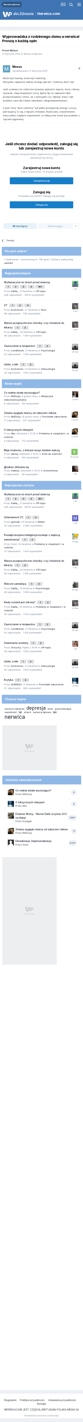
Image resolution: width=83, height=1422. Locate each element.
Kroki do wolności (52, 453)
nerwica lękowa (42, 712)
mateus (15, 470)
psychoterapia (63, 708)
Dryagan (27, 821)
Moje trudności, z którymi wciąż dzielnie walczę (32, 450)
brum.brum (17, 309)
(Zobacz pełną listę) (62, 259)
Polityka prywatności (32, 1400)
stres (50, 708)
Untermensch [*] (14, 517)
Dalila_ (14, 291)
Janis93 (8, 263)
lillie (13, 433)
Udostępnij (20, 226)
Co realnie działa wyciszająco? (22, 392)
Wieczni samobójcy (15, 583)
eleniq (14, 453)
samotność (11, 712)
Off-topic (41, 291)
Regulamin (10, 1400)
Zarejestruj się (42, 180)
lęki (55, 712)
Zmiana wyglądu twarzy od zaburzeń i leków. (30, 413)
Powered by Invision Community (41, 1415)
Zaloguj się (41, 204)
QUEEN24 (16, 684)
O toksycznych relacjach (18, 429)
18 (40, 286)
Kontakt (41, 1403)
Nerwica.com (48, 13)
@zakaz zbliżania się (16, 467)
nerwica (15, 717)
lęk (20, 712)
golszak (15, 521)
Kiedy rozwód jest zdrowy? (20, 602)
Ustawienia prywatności (62, 1400)
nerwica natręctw (15, 708)
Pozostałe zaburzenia (54, 416)
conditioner (17, 350)
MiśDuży (15, 396)
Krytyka (9, 679)
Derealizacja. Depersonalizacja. (33, 841)
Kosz (43, 309)
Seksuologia (48, 368)
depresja (36, 708)
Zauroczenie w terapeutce (20, 346)
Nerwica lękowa (33, 53)
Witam (41, 521)
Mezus (14, 50)
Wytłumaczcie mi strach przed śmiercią (27, 282)
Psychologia (48, 350)
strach (27, 712)
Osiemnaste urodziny (16, 643)
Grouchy (16, 647)
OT (6, 305)
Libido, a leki (11, 364)
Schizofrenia (50, 470)
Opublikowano (29, 70)
